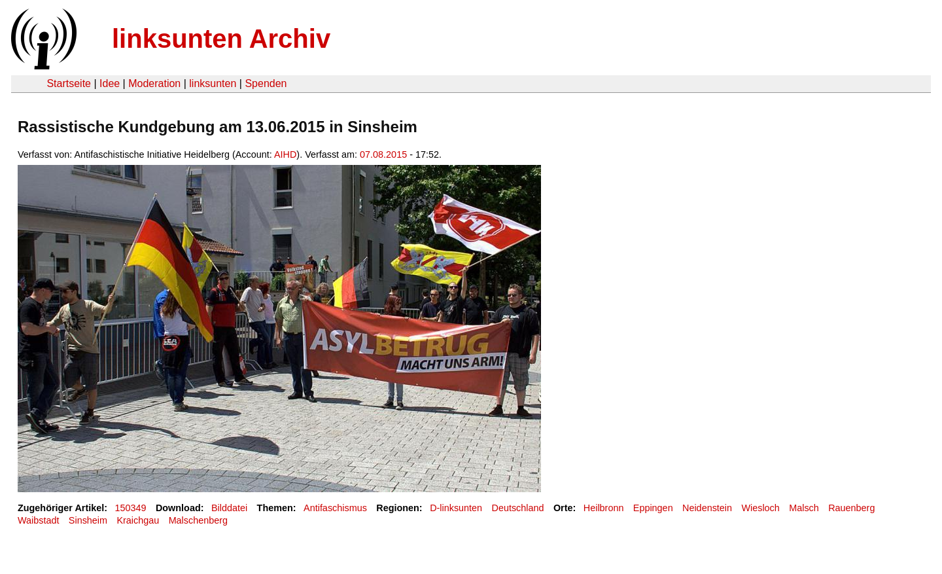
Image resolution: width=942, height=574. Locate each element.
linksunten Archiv (221, 38)
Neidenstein (707, 508)
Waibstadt (38, 520)
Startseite (68, 83)
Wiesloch (760, 508)
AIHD (285, 154)
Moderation (154, 83)
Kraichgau (137, 520)
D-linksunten (456, 508)
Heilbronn (604, 508)
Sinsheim (88, 520)
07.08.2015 (383, 154)
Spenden (266, 83)
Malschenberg (198, 520)
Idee (109, 83)
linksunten (212, 83)
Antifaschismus (335, 508)
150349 (131, 508)
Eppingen (653, 508)
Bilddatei (229, 508)
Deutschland (518, 508)
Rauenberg (851, 508)
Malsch (804, 508)
